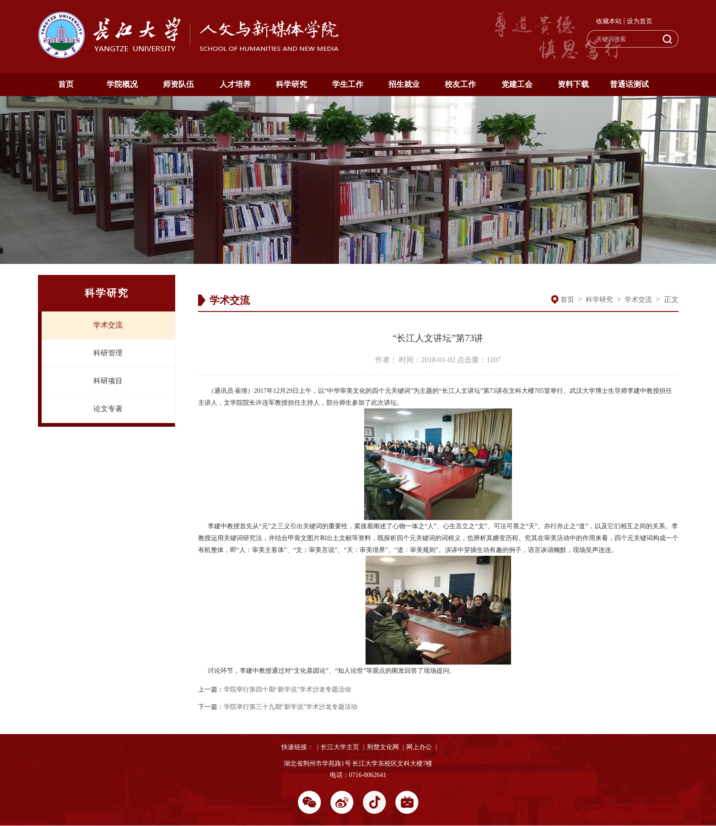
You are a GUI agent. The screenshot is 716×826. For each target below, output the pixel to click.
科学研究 (291, 84)
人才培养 (235, 84)
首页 (66, 84)
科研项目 (108, 381)
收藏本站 (609, 21)
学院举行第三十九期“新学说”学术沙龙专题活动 (290, 706)
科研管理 (108, 353)
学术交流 (108, 325)
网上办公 (419, 747)
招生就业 (404, 84)
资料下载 (573, 84)
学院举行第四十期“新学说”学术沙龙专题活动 (287, 689)
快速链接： (297, 747)
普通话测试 (629, 84)
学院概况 (122, 84)
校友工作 (460, 84)
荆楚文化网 (383, 747)
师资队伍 (178, 84)
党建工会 (517, 84)
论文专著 (108, 409)
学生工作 (347, 84)
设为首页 (639, 21)
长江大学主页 (340, 747)
